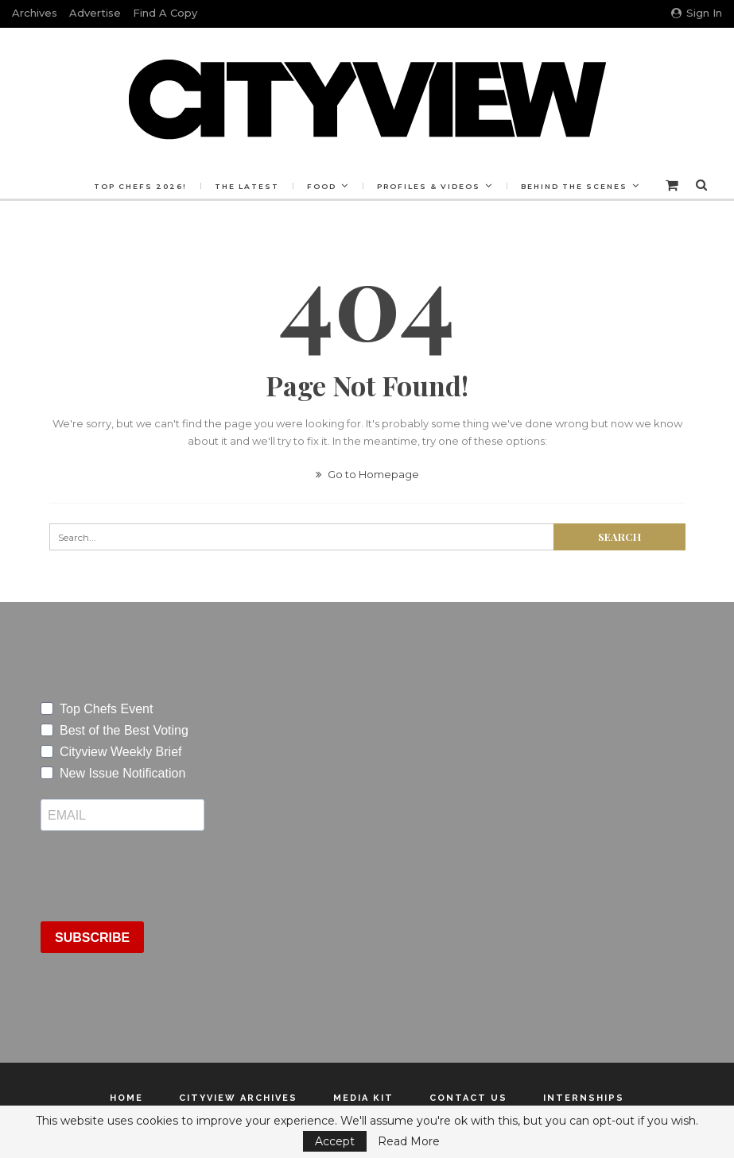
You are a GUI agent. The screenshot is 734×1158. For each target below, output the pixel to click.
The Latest (283, 186)
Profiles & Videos (470, 186)
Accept (335, 1141)
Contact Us (468, 1098)
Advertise (95, 12)
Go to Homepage (367, 474)
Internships (583, 1098)
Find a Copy (165, 12)
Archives (34, 12)
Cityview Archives (238, 1098)
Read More (409, 1141)
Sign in (696, 12)
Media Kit (363, 1098)
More (578, 186)
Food (360, 186)
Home (126, 1098)
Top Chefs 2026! (174, 186)
